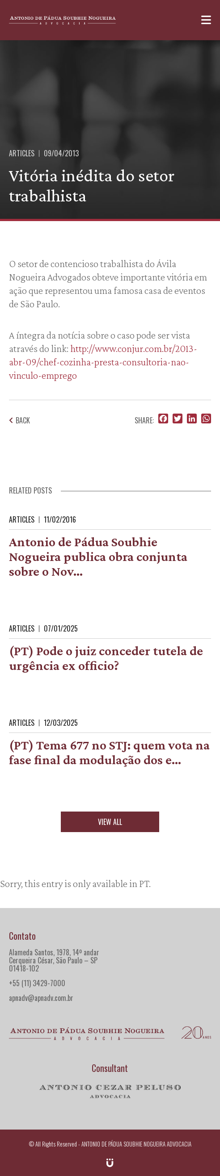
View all (110, 821)
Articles (21, 153)
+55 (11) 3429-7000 (37, 983)
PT (144, 883)
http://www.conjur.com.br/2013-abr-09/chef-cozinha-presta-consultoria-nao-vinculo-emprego (103, 362)
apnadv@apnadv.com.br (41, 998)
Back (19, 420)
